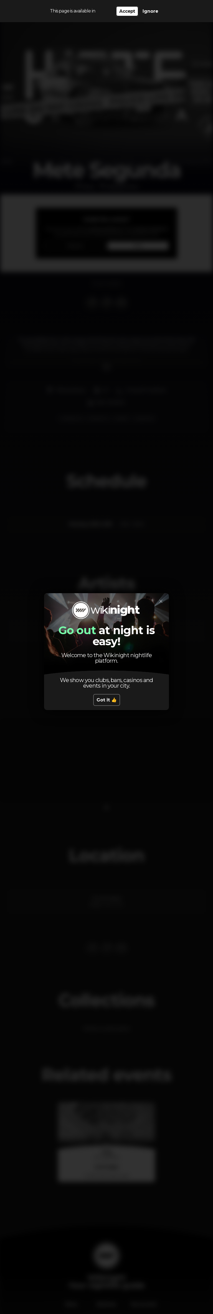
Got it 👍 (107, 700)
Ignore (150, 11)
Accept (127, 11)
